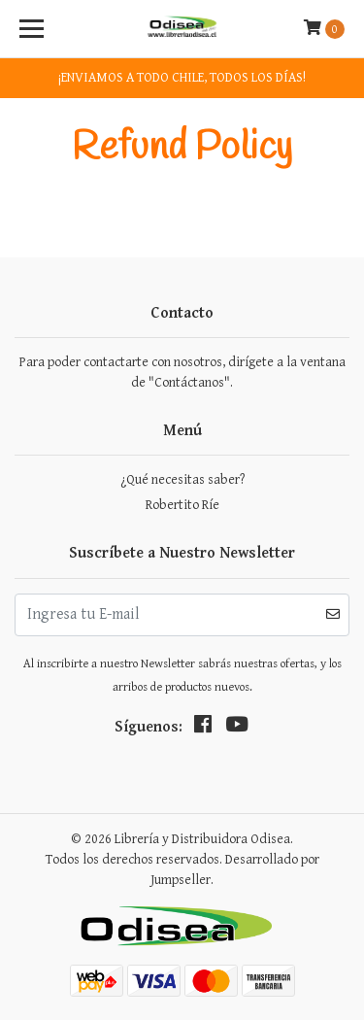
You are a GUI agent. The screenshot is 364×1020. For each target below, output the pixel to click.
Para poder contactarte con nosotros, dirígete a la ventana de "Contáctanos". (182, 373)
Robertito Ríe (182, 505)
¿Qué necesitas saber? (182, 480)
